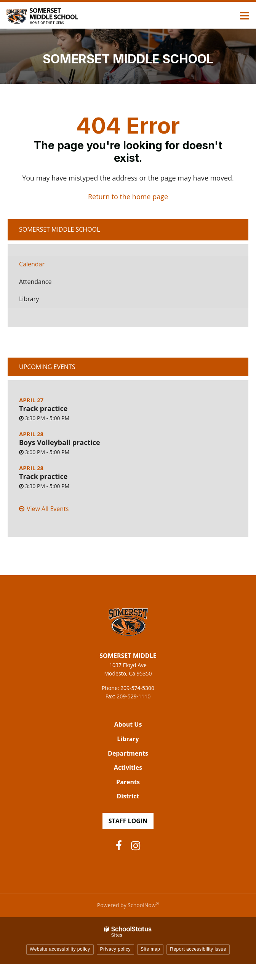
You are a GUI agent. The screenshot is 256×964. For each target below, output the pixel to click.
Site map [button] (150, 949)
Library (40, 301)
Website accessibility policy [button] (60, 949)
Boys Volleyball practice (59, 442)
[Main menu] (244, 15)
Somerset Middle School (59, 229)
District (128, 796)
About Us (128, 724)
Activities (128, 767)
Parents (128, 782)
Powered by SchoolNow (128, 905)
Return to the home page (128, 196)
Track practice (43, 408)
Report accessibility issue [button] (198, 949)
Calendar (32, 264)
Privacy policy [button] (115, 949)
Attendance (35, 281)
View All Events (48, 509)
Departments (128, 753)
